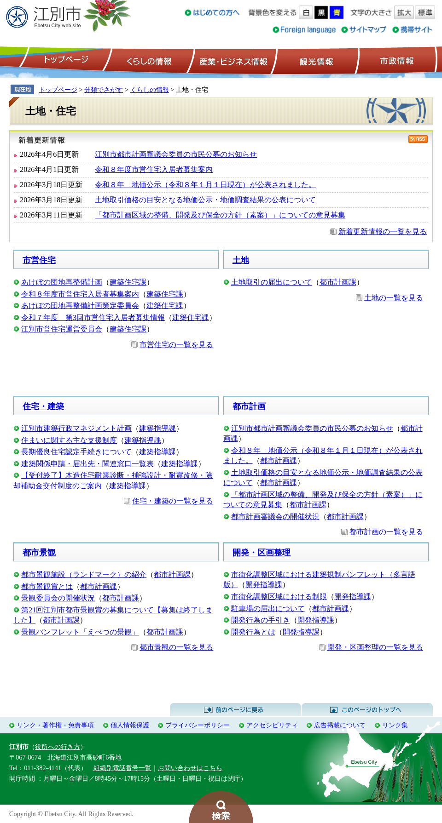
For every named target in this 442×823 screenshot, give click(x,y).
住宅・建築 (43, 406)
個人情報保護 (129, 725)
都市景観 (39, 552)
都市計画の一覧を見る (386, 532)
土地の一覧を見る (393, 298)
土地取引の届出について (271, 282)
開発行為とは (253, 632)
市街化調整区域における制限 (279, 596)
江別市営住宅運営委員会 (61, 329)
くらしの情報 (148, 60)
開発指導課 (263, 585)
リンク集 (395, 725)
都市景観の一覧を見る (176, 647)
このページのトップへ (367, 710)
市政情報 (396, 60)
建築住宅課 (128, 282)
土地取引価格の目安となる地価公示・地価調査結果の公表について (205, 200)
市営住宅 (39, 260)
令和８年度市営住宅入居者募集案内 (154, 169)
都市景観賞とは (47, 586)
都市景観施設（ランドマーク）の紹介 (83, 574)
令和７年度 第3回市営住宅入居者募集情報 (93, 317)
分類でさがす (103, 89)
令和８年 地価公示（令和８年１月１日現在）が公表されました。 (205, 185)
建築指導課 (157, 428)
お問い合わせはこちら (190, 768)
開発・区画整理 (262, 552)
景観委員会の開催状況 (58, 598)
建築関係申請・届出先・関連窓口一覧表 (87, 464)
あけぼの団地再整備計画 (61, 282)
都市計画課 (338, 282)
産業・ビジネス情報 (232, 60)
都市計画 (249, 406)
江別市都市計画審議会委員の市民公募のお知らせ (176, 154)
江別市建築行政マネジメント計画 (76, 428)
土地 (241, 260)
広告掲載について (340, 725)
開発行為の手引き (260, 620)
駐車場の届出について (268, 608)
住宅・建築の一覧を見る (172, 501)
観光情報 (315, 60)
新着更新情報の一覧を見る (382, 231)
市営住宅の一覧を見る (176, 345)
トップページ (65, 60)
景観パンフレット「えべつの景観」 (80, 632)
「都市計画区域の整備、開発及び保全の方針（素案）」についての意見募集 (220, 215)
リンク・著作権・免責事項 (55, 725)
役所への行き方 (57, 746)
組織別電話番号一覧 (122, 768)
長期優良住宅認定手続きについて (76, 452)
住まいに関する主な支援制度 (69, 440)
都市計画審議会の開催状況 (275, 516)
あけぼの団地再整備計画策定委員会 (80, 305)
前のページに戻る (235, 710)
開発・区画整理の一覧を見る (375, 647)
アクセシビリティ (272, 725)
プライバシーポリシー (197, 725)
